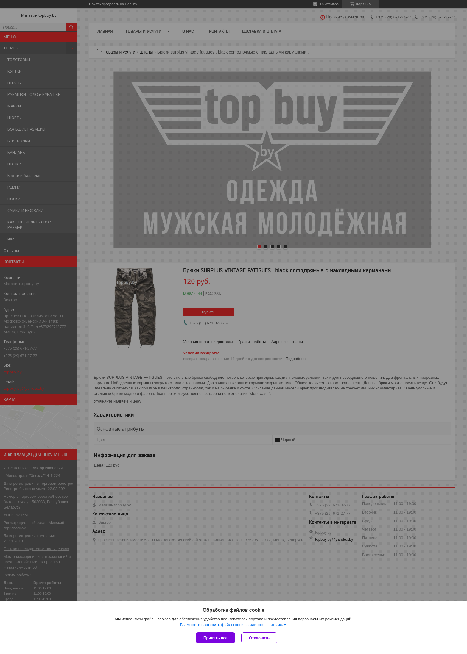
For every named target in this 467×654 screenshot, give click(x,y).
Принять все (215, 638)
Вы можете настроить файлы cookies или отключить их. (231, 624)
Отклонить (259, 638)
